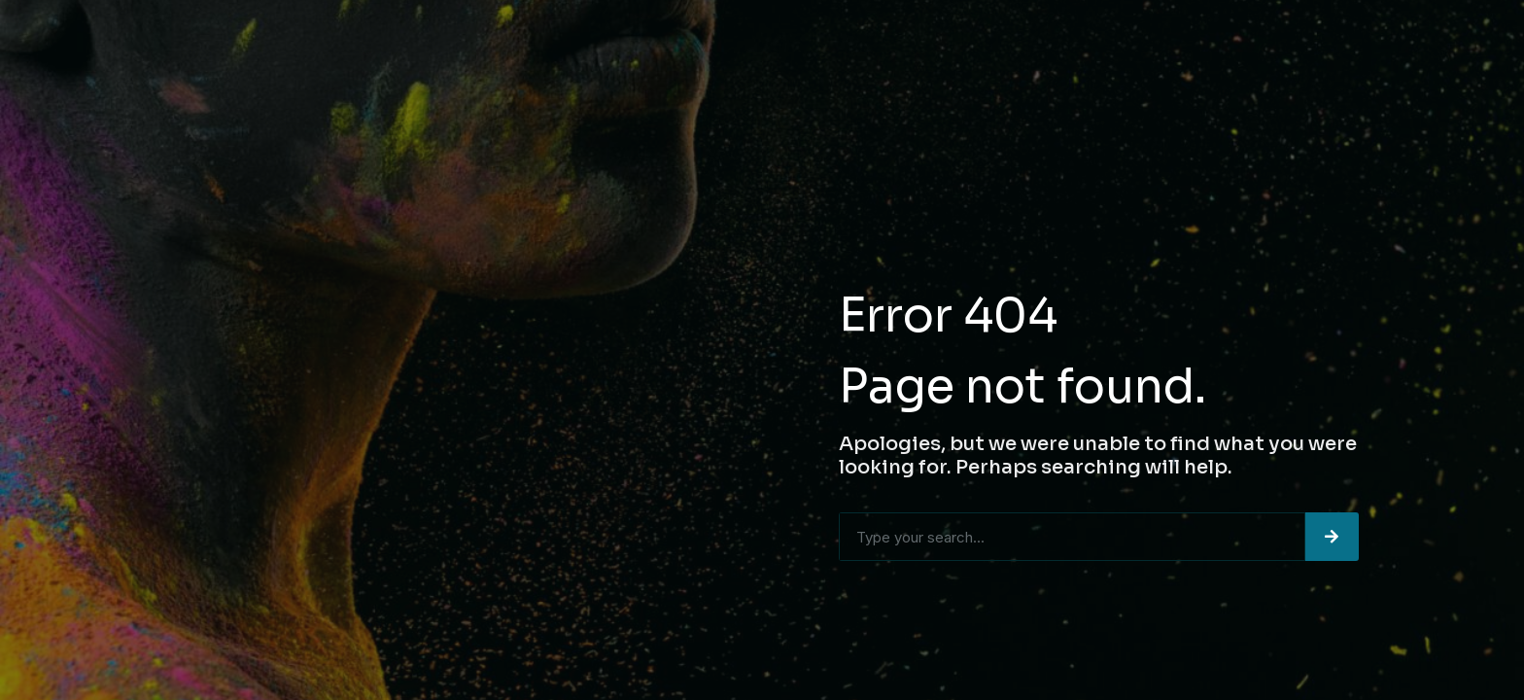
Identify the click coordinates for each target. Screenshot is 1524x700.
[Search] (1332, 536)
